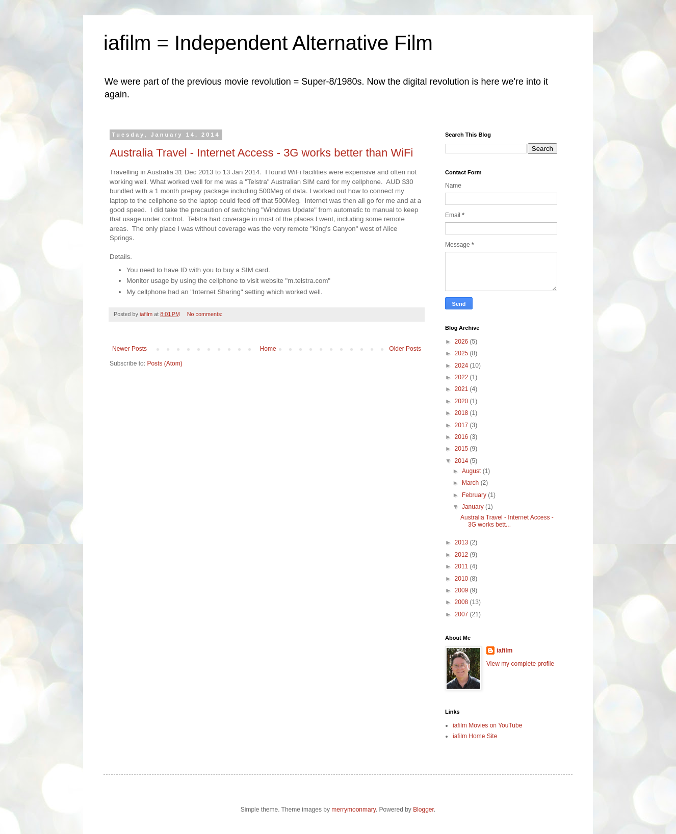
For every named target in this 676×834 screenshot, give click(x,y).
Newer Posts (129, 348)
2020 (462, 401)
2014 (462, 460)
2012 (462, 554)
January (473, 506)
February (475, 495)
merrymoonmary (353, 809)
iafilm (504, 650)
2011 (462, 566)
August (472, 471)
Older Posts (405, 348)
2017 (462, 425)
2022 (462, 377)
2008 (462, 602)
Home (268, 348)
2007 (462, 614)
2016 (462, 436)
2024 (462, 365)
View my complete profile (520, 663)
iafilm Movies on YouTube (487, 725)
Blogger (423, 809)
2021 (462, 389)
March (471, 482)
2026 (462, 341)
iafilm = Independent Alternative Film (268, 43)
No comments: (205, 314)
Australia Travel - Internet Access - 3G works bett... (507, 521)
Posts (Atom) (164, 363)
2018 (462, 412)
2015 (462, 448)
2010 (462, 578)
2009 (462, 590)
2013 (462, 542)
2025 (462, 353)
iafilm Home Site (475, 736)
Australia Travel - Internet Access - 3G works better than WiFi (261, 152)
